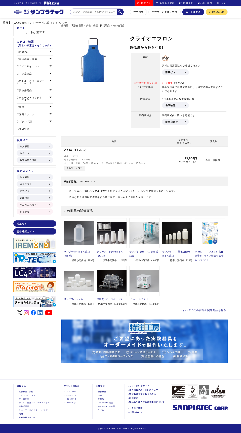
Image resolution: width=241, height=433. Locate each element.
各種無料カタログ (26, 417)
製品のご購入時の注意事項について (147, 402)
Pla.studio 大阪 (104, 403)
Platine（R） (71, 403)
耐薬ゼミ (175, 72)
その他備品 (119, 25)
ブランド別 (25, 121)
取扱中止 (23, 128)
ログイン (146, 3)
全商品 (64, 25)
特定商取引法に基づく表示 (142, 394)
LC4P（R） (70, 392)
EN (223, 3)
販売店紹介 (175, 122)
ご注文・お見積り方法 (164, 12)
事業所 (100, 399)
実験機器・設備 (27, 59)
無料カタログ (26, 114)
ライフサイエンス (28, 66)
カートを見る (193, 12)
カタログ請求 (136, 408)
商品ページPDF (74, 168)
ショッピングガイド (139, 386)
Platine (23, 52)
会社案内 (207, 3)
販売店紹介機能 (35, 160)
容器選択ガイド (35, 231)
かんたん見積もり (35, 205)
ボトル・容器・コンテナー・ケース (31, 81)
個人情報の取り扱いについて (143, 390)
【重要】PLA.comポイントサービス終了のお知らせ (33, 22)
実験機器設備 (25, 392)
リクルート (102, 410)
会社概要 (101, 392)
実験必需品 (77, 25)
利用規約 (133, 398)
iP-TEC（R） (71, 395)
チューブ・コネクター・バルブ (29, 98)
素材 (21, 107)
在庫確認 (175, 105)
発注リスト (35, 184)
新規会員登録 (167, 3)
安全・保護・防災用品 (98, 25)
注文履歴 (138, 12)
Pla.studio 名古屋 (105, 406)
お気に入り (35, 153)
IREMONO (70, 399)
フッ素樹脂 (25, 73)
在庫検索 (35, 198)
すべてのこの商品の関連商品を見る (204, 310)
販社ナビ (188, 3)
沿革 (99, 395)
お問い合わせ (216, 12)
